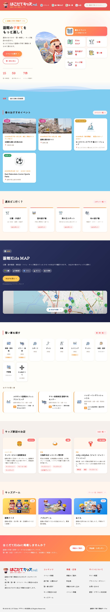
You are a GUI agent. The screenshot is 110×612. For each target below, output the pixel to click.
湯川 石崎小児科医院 (16, 99)
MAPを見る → (11, 278)
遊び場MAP (57, 5)
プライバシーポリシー (97, 581)
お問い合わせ (94, 586)
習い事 (69, 5)
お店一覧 (101, 432)
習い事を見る (11, 61)
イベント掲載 (71, 592)
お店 (78, 5)
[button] (48, 61)
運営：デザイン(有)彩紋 (98, 592)
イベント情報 (48, 575)
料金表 (68, 581)
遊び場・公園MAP (51, 581)
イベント (44, 5)
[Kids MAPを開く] (55, 302)
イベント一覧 (99, 112)
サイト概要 (93, 575)
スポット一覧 (99, 202)
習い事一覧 (100, 333)
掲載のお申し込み (72, 586)
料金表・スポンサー (96, 548)
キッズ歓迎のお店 (50, 592)
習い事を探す (48, 586)
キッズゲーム (48, 597)
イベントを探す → (12, 54)
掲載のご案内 (77, 548)
